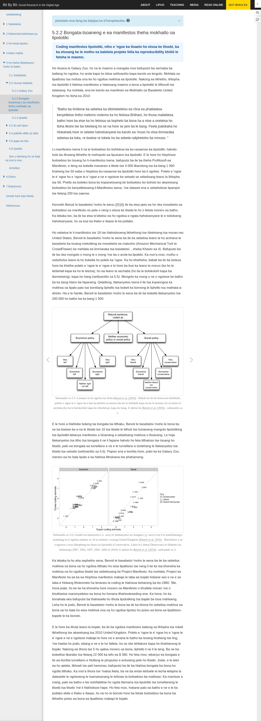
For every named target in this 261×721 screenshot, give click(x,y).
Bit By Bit (31, 5)
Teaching (177, 4)
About (145, 4)
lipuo (160, 4)
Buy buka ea (238, 4)
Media (194, 4)
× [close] (179, 21)
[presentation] (103, 535)
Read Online (213, 4)
